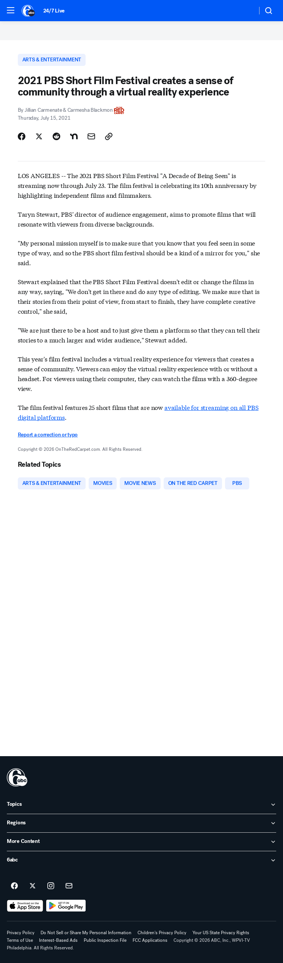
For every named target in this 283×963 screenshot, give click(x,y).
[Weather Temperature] (245, 10)
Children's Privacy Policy (162, 932)
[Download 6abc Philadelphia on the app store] (25, 906)
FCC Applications (150, 940)
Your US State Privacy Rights (220, 932)
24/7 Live (54, 10)
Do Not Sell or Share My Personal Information (86, 932)
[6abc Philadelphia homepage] (29, 11)
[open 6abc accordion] (141, 860)
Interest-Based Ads (58, 940)
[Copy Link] (108, 136)
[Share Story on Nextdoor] (73, 136)
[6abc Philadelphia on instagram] (50, 886)
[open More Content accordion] (141, 842)
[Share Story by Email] (91, 136)
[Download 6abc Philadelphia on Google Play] (66, 906)
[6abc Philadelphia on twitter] (32, 886)
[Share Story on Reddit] (56, 136)
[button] (11, 10)
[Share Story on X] (39, 136)
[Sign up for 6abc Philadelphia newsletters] (69, 886)
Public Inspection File (105, 940)
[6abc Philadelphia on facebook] (14, 886)
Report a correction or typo (48, 434)
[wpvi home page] (17, 777)
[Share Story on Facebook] (21, 136)
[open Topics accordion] (141, 805)
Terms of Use (20, 940)
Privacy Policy (20, 932)
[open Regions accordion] (141, 823)
